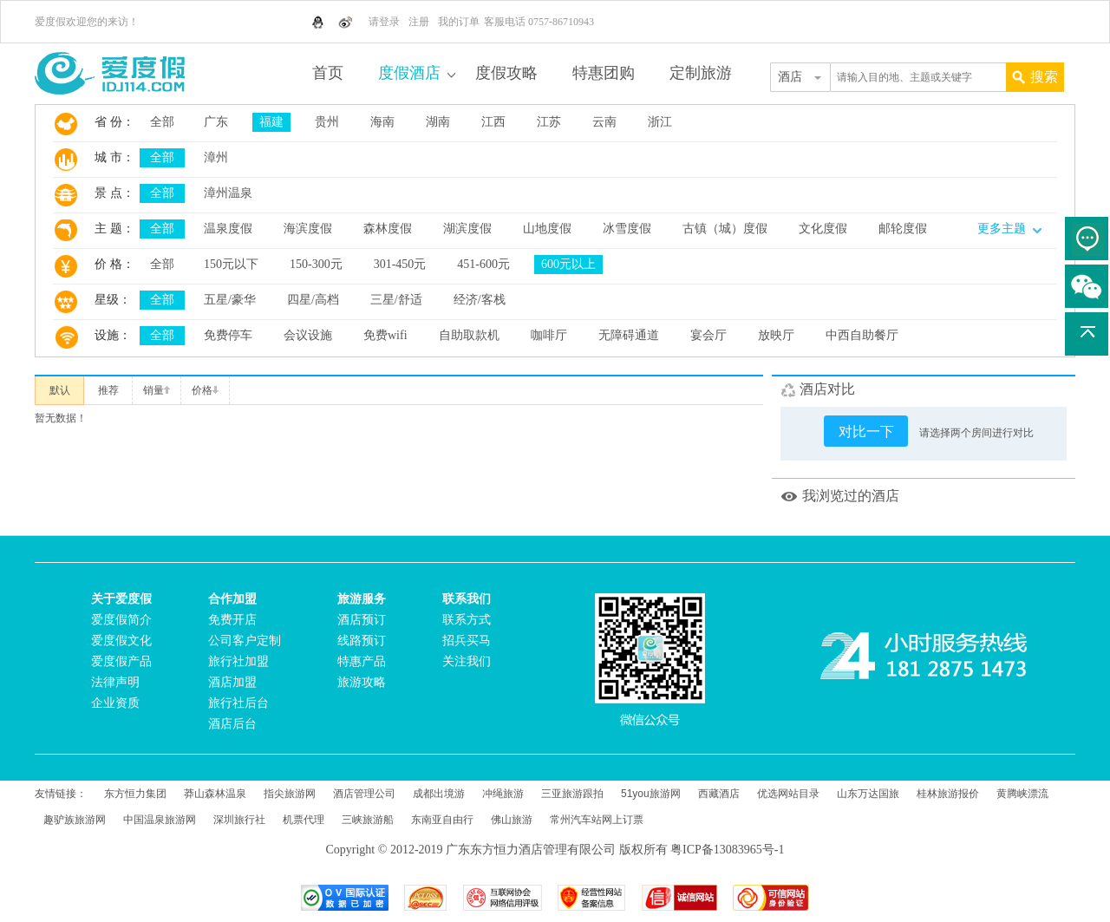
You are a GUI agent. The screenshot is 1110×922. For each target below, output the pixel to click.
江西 (493, 121)
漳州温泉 (228, 192)
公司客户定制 (244, 640)
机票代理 (303, 820)
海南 (382, 121)
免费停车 (228, 335)
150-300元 (316, 264)
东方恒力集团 (135, 794)
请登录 (384, 22)
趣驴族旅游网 (74, 820)
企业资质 (115, 702)
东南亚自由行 (442, 820)
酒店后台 (232, 723)
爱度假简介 (121, 619)
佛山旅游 (511, 820)
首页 (327, 73)
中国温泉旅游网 (159, 820)
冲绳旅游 (503, 794)
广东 (216, 121)
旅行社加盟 (238, 661)
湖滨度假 (467, 228)
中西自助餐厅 (862, 335)
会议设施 (308, 335)
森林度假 (387, 228)
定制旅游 (700, 73)
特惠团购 (603, 73)
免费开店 (232, 619)
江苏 (549, 121)
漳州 (216, 157)
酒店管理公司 (364, 794)
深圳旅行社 (239, 820)
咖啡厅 (549, 335)
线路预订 (361, 640)
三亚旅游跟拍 (572, 794)
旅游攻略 (361, 682)
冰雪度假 (627, 228)
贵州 (327, 121)
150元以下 (231, 264)
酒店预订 (361, 619)
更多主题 (1009, 228)
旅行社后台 (238, 702)
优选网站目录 (788, 794)
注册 (418, 22)
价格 (205, 390)
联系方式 (466, 619)
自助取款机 (469, 335)
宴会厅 (708, 335)
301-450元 (400, 264)
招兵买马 (466, 640)
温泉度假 (228, 228)
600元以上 (568, 264)
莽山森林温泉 (215, 794)
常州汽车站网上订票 (596, 820)
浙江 (660, 121)
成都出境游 (439, 794)
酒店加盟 (232, 682)
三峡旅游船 (368, 820)
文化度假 (823, 228)
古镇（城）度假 (724, 228)
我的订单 (459, 22)
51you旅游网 (651, 794)
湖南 (438, 121)
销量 (156, 390)
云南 (604, 121)
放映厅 (776, 335)
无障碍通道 (628, 335)
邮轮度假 (902, 228)
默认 (59, 390)
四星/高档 (313, 299)
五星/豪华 (230, 299)
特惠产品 (361, 661)
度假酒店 (409, 73)
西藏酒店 (719, 794)
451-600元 (483, 264)
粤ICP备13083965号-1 (727, 849)
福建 (271, 121)
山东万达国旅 (868, 794)
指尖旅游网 (290, 794)
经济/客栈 (480, 299)
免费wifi (385, 335)
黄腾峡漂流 (1022, 794)
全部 (162, 121)
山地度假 (547, 228)
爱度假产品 (121, 661)
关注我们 (466, 661)
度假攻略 (506, 73)
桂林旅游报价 (948, 794)
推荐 (108, 390)
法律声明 (115, 682)
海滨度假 (308, 228)
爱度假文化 (121, 640)
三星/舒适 (396, 299)
